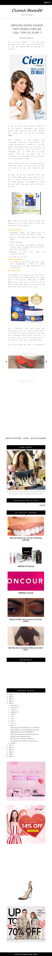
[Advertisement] (26, 861)
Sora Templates (23, 954)
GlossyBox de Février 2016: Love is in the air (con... (24, 741)
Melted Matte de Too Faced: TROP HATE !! (22, 732)
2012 (10, 752)
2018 (10, 699)
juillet (12, 714)
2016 (10, 703)
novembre (14, 707)
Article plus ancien (38, 438)
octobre (13, 710)
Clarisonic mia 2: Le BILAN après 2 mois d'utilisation (24, 727)
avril (12, 721)
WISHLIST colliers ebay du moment (20, 736)
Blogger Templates (33, 954)
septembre (14, 712)
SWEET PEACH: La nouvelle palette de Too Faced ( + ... (25, 730)
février (13, 725)
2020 (10, 694)
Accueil (26, 438)
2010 (10, 756)
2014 (10, 747)
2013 (10, 750)
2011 (10, 754)
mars (12, 723)
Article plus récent (14, 438)
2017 (10, 701)
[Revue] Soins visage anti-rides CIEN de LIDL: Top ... (24, 734)
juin (12, 716)
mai (12, 719)
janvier (13, 743)
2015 (10, 745)
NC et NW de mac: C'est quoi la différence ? (22, 739)
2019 (10, 696)
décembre (14, 705)
